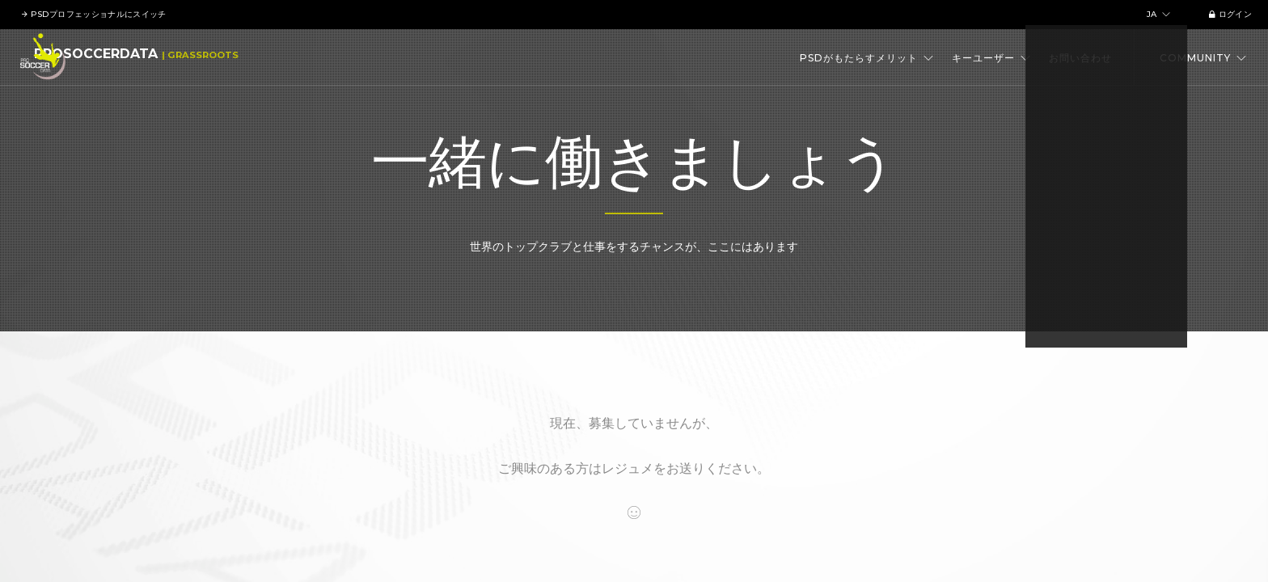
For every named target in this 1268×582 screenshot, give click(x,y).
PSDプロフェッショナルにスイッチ (96, 14)
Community (1203, 58)
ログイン (1226, 14)
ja (1155, 14)
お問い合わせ (1080, 58)
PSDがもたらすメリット (867, 58)
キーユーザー (991, 58)
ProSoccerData (135, 57)
